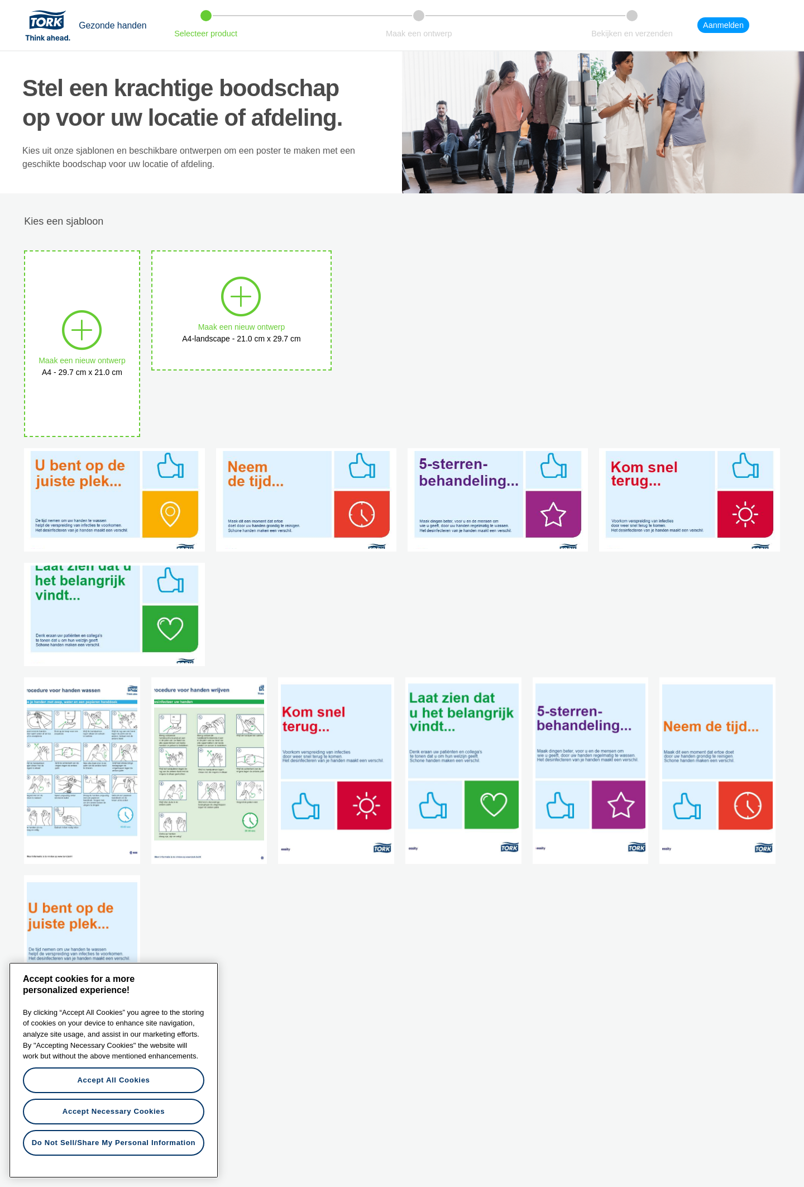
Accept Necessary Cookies (114, 1111)
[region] (113, 1070)
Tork (51, 25)
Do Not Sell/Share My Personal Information (114, 1142)
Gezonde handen (112, 25)
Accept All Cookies (113, 1080)
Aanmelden (723, 25)
